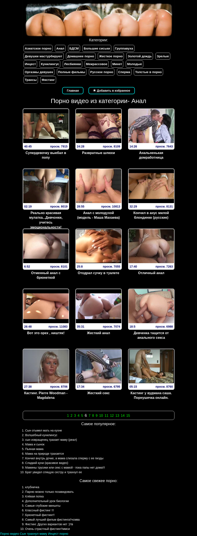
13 (117, 415)
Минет (117, 64)
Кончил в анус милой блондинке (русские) (151, 215)
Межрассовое (96, 64)
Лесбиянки (72, 64)
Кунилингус (50, 64)
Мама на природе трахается (44, 453)
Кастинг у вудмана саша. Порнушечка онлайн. (151, 395)
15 (128, 415)
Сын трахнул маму (33, 533)
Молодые (134, 64)
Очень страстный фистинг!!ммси (47, 528)
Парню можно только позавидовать (49, 491)
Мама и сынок (34, 444)
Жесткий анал (98, 333)
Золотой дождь (140, 56)
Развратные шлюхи (98, 153)
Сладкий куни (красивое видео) (46, 462)
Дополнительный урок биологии (47, 501)
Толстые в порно (148, 72)
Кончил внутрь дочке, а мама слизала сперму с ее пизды (64, 458)
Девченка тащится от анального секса (151, 335)
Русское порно (101, 72)
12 (112, 415)
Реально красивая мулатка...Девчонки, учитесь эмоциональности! (45, 220)
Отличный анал (151, 273)
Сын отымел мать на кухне (43, 430)
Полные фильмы (71, 72)
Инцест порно (58, 533)
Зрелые (163, 56)
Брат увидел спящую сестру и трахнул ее (53, 472)
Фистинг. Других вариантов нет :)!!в (49, 524)
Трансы (31, 80)
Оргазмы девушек (39, 72)
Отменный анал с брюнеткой (45, 275)
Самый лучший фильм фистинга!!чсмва (52, 519)
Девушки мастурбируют (43, 56)
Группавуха (124, 48)
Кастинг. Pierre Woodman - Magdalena (46, 395)
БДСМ (74, 48)
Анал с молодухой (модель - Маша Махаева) (98, 215)
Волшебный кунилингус (41, 435)
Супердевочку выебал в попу (45, 155)
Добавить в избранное (111, 90)
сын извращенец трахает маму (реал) (51, 439)
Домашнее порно (80, 56)
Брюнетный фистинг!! (40, 514)
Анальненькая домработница (151, 155)
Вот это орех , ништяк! (46, 333)
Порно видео (9, 533)
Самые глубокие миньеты (42, 505)
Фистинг (48, 80)
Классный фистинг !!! (39, 510)
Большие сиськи (97, 48)
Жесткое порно (111, 56)
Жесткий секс (98, 393)
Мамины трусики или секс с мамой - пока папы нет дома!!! (65, 467)
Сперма (124, 72)
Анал (60, 48)
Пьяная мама (34, 449)
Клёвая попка (34, 496)
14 (123, 415)
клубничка (32, 487)
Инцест (30, 64)
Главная (73, 90)
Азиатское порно (38, 48)
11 (106, 415)
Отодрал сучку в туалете (98, 273)
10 (101, 415)
